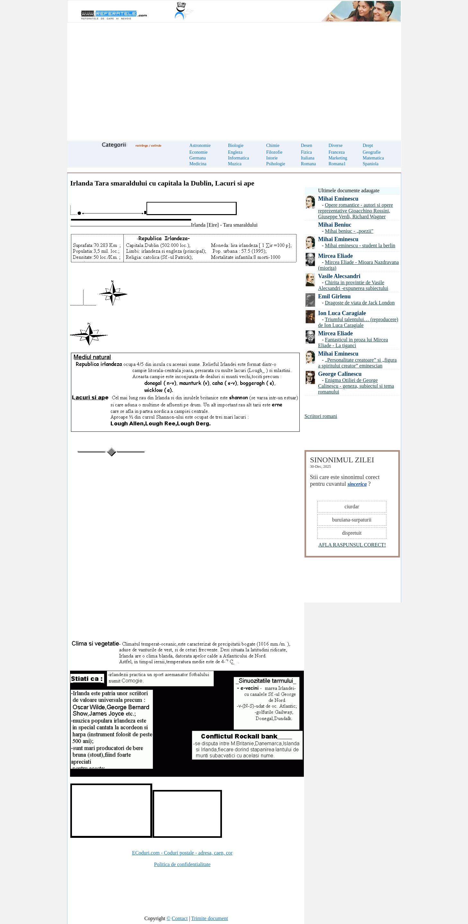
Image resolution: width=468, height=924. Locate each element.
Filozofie (274, 152)
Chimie (272, 145)
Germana (198, 158)
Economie (199, 152)
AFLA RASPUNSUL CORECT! (352, 545)
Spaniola (370, 163)
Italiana (307, 158)
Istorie (272, 158)
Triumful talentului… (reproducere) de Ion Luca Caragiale (358, 322)
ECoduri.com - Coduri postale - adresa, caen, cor (182, 853)
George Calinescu (339, 374)
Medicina (198, 163)
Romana (308, 163)
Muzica (235, 163)
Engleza (235, 152)
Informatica (238, 158)
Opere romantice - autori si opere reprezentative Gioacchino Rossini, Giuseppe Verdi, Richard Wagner (355, 210)
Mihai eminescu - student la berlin (360, 245)
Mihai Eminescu (338, 198)
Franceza (337, 152)
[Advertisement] (234, 78)
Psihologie (275, 163)
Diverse (336, 145)
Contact (180, 918)
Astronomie (200, 145)
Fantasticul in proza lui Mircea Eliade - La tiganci (353, 342)
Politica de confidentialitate (182, 864)
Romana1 (337, 163)
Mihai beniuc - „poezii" (349, 231)
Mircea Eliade (335, 256)
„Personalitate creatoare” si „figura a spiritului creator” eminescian (357, 362)
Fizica (306, 152)
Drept (368, 145)
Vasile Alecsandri (339, 276)
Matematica (373, 158)
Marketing (338, 158)
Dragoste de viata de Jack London (360, 302)
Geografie (372, 152)
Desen (306, 145)
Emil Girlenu (334, 296)
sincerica (357, 484)
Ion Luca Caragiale (342, 313)
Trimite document (209, 918)
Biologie (235, 145)
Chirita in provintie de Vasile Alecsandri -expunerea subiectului (353, 285)
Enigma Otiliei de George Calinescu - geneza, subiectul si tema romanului (356, 385)
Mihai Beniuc (334, 225)
